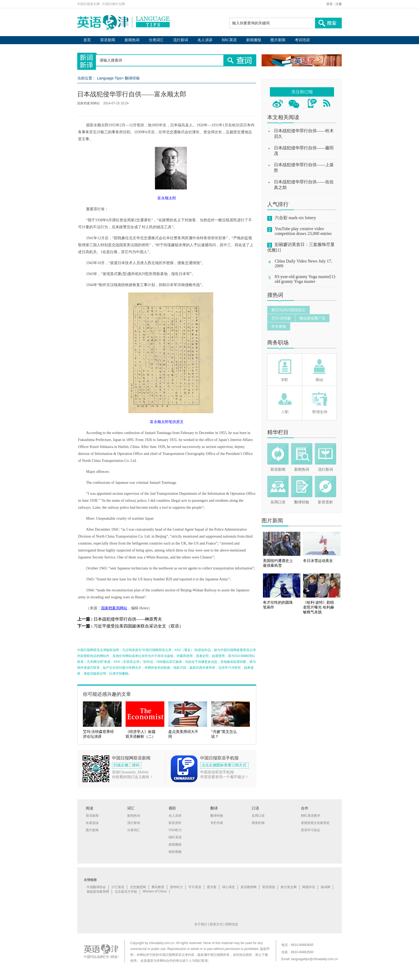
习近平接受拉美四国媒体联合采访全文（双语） (138, 626)
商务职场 (278, 342)
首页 (87, 40)
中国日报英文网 (88, 4)
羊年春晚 (278, 326)
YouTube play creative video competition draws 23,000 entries (303, 231)
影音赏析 (325, 502)
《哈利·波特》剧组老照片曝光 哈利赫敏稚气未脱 (318, 607)
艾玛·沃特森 (281, 318)
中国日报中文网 (113, 4)
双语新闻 (107, 40)
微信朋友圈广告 (312, 318)
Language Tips (109, 78)
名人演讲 (204, 40)
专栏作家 (216, 823)
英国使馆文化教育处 (315, 823)
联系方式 (216, 924)
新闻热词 (132, 40)
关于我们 (200, 924)
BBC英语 (229, 40)
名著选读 (92, 823)
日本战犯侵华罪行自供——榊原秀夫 (128, 619)
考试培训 (302, 40)
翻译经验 (132, 78)
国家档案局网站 (114, 608)
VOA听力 (175, 830)
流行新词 (180, 40)
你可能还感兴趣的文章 (107, 694)
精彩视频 (175, 852)
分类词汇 (156, 40)
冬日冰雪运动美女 (318, 561)
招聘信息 (231, 924)
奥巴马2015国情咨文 (288, 310)
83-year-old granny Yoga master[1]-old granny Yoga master (305, 279)
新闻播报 (253, 40)
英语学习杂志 (310, 830)
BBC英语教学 (310, 816)
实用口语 (277, 502)
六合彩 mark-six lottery (295, 217)
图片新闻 (277, 40)
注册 (338, 4)
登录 (329, 4)
